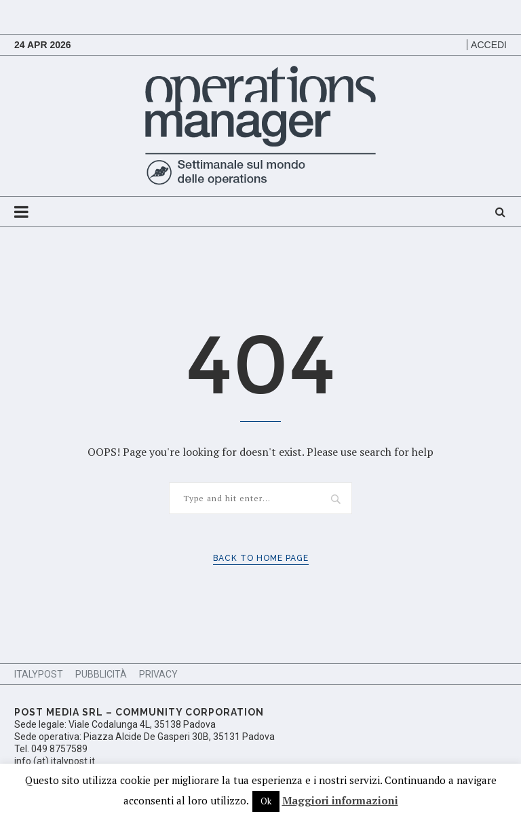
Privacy (158, 674)
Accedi (489, 44)
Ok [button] (265, 801)
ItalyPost (38, 674)
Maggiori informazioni (340, 800)
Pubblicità (101, 674)
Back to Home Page (261, 558)
